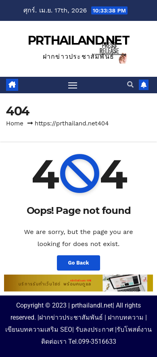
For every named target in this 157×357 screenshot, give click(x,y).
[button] (130, 84)
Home (14, 123)
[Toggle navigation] (73, 85)
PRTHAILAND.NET (78, 40)
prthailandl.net (92, 305)
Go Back (78, 263)
